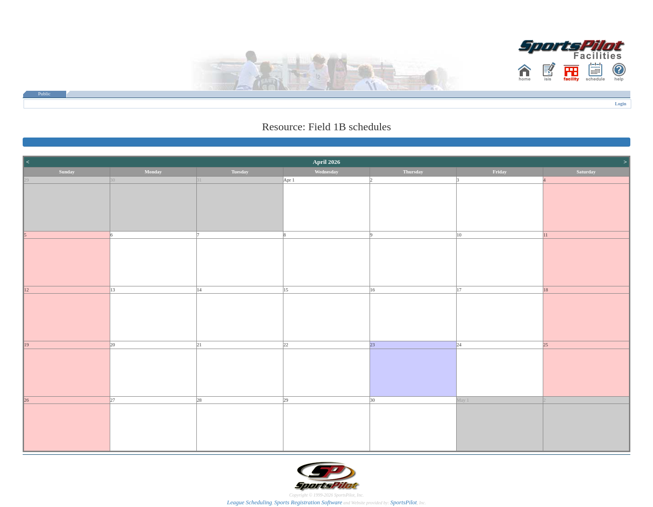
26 (26, 400)
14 (199, 289)
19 (26, 344)
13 (112, 289)
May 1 (463, 400)
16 (372, 289)
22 (285, 344)
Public (44, 93)
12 (26, 289)
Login (620, 103)
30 (112, 179)
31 (199, 179)
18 (545, 289)
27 (112, 400)
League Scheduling (249, 502)
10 (459, 234)
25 (545, 344)
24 (459, 344)
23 (372, 344)
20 (112, 344)
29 (26, 179)
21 (199, 344)
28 (199, 400)
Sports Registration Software (308, 502)
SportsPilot (403, 502)
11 (545, 234)
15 (285, 289)
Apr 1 (289, 179)
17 (459, 289)
